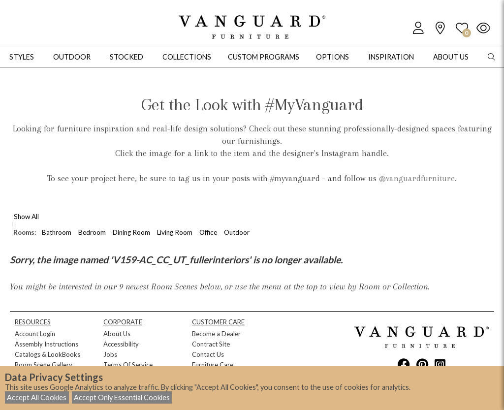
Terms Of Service (128, 365)
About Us (116, 334)
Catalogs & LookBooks (47, 354)
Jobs (110, 354)
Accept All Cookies (36, 397)
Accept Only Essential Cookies (122, 397)
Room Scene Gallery (43, 365)
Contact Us (208, 354)
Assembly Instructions (46, 344)
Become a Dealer (216, 334)
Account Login (35, 334)
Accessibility (121, 344)
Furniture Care (212, 365)
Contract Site (211, 344)
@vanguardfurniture (417, 178)
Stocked (126, 57)
